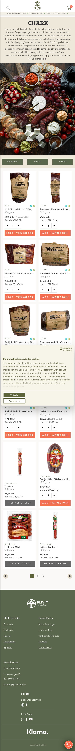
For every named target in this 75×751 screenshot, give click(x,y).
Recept (7, 636)
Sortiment (8, 630)
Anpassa (14, 401)
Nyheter (8, 647)
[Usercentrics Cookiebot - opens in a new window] (60, 349)
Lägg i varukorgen (19, 233)
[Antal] (13, 225)
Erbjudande (9, 641)
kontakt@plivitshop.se (15, 684)
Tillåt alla (14, 395)
